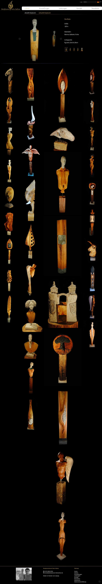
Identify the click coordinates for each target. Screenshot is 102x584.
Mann (76, 42)
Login (81, 2)
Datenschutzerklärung (80, 582)
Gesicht (72, 42)
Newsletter (95, 8)
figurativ (66, 42)
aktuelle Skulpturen (30, 13)
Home (75, 571)
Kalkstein (72, 34)
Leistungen (63, 8)
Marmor (66, 34)
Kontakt (79, 8)
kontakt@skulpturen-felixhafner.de (53, 573)
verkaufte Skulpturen (45, 13)
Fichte (77, 34)
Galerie (27, 8)
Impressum (77, 580)
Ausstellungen (44, 8)
